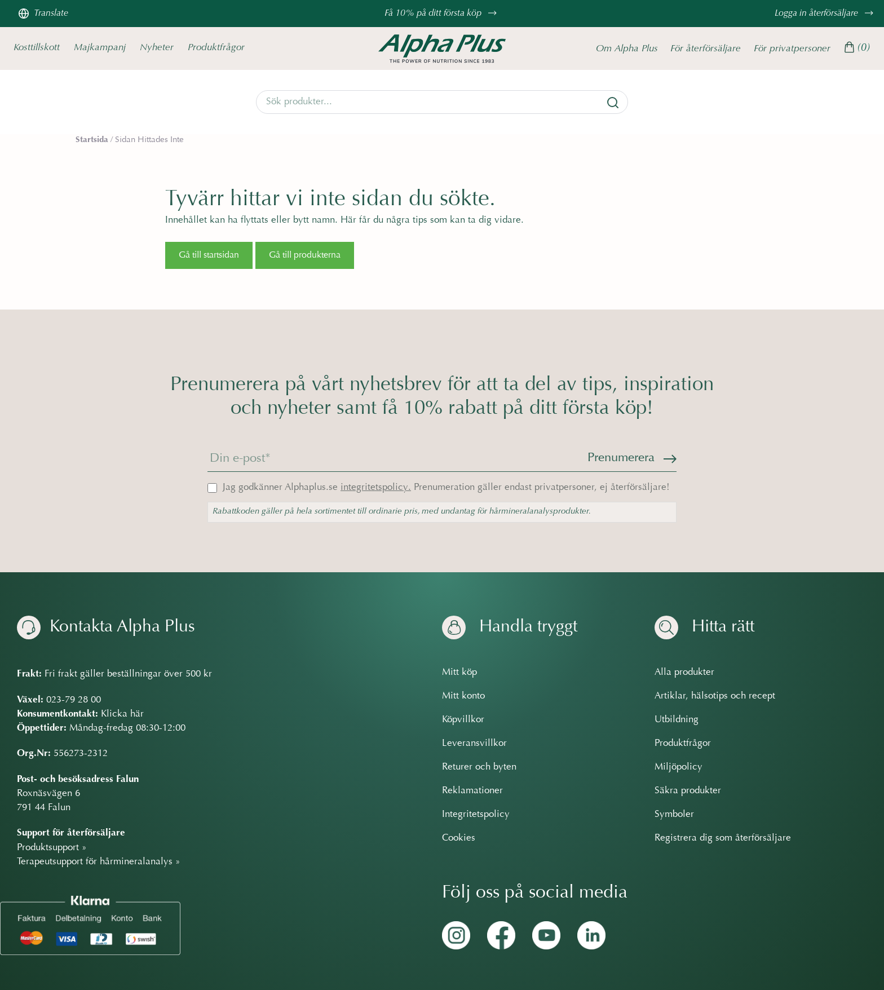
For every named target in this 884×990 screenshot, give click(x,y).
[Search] (442, 102)
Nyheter (157, 47)
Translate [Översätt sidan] (43, 13)
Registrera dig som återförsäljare (723, 838)
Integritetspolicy (476, 814)
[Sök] (613, 102)
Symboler (674, 814)
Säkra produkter (688, 790)
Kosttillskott (37, 47)
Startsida (92, 139)
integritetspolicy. (376, 487)
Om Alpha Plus (627, 48)
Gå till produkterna (305, 255)
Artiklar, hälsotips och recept (715, 696)
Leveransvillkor (474, 743)
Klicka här (122, 714)
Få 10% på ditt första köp (442, 13)
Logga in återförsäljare (825, 13)
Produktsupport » (52, 847)
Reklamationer (472, 790)
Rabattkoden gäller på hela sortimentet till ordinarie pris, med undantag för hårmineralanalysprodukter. (402, 511)
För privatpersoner (792, 48)
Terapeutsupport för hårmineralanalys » (98, 862)
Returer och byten (479, 767)
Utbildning (677, 719)
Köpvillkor (463, 719)
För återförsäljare (705, 48)
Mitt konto (463, 696)
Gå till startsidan (209, 255)
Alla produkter (684, 672)
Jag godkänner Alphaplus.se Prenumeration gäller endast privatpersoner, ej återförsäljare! (446, 487)
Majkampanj (100, 47)
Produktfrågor (216, 47)
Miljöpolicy (678, 767)
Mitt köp (459, 672)
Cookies (458, 838)
